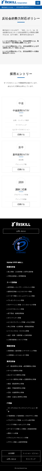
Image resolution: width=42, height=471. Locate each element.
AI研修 (24, 429)
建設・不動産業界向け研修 (16, 388)
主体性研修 (28, 335)
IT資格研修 (20, 416)
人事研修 (11, 355)
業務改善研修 (29, 326)
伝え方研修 (31, 322)
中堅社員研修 (12, 276)
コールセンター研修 (22, 355)
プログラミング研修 (14, 420)
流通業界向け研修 (30, 379)
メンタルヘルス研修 (29, 305)
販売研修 (19, 351)
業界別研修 (11, 361)
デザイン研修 (12, 442)
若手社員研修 (28, 272)
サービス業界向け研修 (15, 370)
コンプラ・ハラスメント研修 (25, 287)
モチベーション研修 (14, 305)
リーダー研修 (12, 296)
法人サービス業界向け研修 (16, 375)
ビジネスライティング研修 (16, 322)
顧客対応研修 (12, 291)
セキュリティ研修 (24, 424)
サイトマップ (30, 459)
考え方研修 (11, 326)
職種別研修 (11, 346)
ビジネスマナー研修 (25, 291)
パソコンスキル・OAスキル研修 (18, 331)
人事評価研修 (12, 339)
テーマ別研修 (12, 282)
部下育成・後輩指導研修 (16, 313)
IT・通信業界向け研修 (15, 366)
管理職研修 (22, 276)
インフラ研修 (12, 424)
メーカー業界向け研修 (15, 379)
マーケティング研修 (30, 351)
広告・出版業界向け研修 (16, 392)
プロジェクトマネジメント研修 (18, 437)
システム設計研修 (29, 420)
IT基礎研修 (11, 416)
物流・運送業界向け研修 (16, 384)
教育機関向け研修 (30, 366)
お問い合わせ (21, 231)
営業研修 (11, 351)
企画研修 (20, 326)
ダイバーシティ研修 (14, 318)
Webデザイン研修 (32, 416)
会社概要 (11, 453)
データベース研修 (13, 429)
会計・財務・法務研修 (15, 335)
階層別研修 (11, 267)
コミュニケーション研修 (27, 296)
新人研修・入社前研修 (15, 272)
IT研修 (9, 403)
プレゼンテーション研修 (16, 300)
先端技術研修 (32, 429)
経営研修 (11, 287)
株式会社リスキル (7, 7)
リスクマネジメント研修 (16, 309)
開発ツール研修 (13, 433)
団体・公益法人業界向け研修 (17, 397)
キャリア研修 (23, 339)
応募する (21, 135)
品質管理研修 (23, 442)
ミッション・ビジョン (31, 453)
